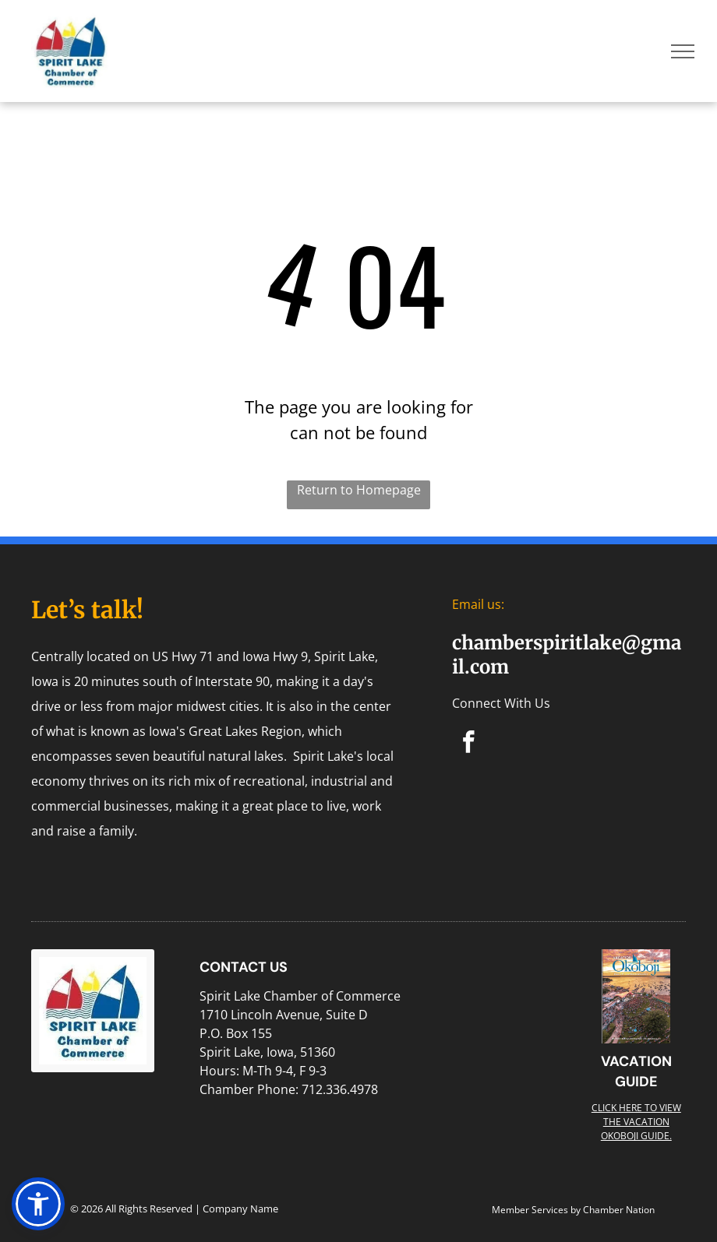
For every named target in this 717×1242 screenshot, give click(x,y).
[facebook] (469, 744)
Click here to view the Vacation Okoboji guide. (636, 1121)
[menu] (682, 51)
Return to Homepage (359, 489)
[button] (38, 1203)
